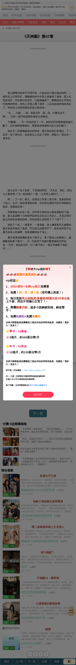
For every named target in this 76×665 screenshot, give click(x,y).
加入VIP (38, 394)
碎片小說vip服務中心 (38, 385)
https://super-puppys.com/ (34, 370)
